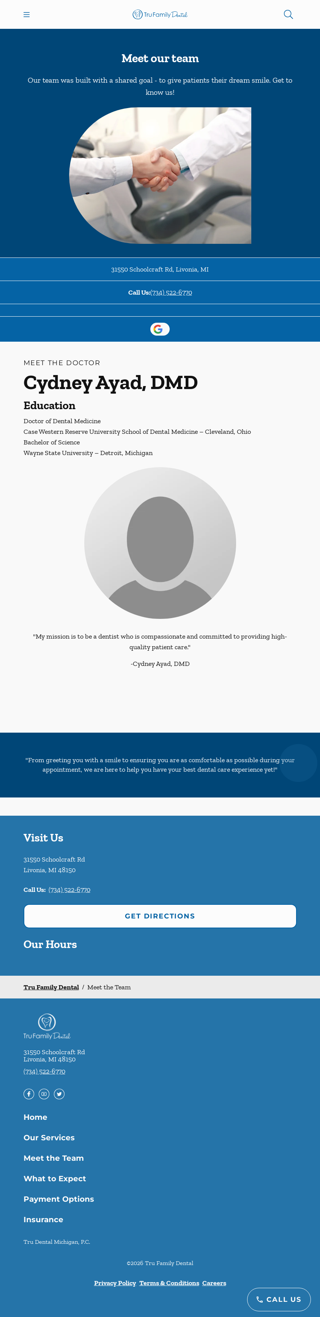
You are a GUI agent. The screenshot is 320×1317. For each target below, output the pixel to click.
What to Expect (55, 1178)
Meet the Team (54, 1158)
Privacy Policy (115, 1283)
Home (35, 1117)
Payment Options (59, 1199)
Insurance (43, 1219)
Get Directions (160, 916)
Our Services (49, 1137)
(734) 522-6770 (171, 292)
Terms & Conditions (169, 1283)
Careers (214, 1283)
